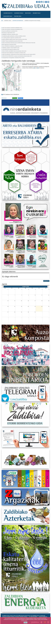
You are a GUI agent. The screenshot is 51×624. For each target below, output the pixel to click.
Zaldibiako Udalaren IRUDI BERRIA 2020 (10, 47)
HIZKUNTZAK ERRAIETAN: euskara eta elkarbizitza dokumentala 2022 (17, 56)
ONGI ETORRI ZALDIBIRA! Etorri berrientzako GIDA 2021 (14, 51)
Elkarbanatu (4, 98)
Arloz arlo (28, 13)
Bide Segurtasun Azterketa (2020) (9, 44)
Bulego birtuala (8, 16)
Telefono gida (17, 16)
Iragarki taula (37, 13)
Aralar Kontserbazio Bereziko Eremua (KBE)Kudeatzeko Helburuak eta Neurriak (18, 42)
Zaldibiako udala (18, 13)
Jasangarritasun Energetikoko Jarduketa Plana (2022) (13, 57)
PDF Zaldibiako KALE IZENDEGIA (10, 94)
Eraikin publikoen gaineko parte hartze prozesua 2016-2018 (14, 39)
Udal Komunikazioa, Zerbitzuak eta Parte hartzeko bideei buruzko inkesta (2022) (18, 54)
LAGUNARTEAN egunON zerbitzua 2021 (10, 49)
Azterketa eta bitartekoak (18, 20)
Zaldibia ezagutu (8, 13)
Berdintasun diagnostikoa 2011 (8, 32)
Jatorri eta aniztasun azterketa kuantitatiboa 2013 (12, 29)
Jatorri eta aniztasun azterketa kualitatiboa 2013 (12, 27)
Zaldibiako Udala (6, 2)
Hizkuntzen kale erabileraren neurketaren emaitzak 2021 (14, 52)
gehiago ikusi (46, 280)
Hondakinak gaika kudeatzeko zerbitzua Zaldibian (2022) (14, 36)
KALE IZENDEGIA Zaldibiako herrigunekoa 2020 (12, 46)
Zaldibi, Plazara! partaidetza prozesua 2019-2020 (12, 41)
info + (28, 620)
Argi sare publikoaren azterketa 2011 (9, 31)
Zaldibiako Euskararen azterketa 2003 (10, 34)
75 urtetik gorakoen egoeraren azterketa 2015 (11, 37)
